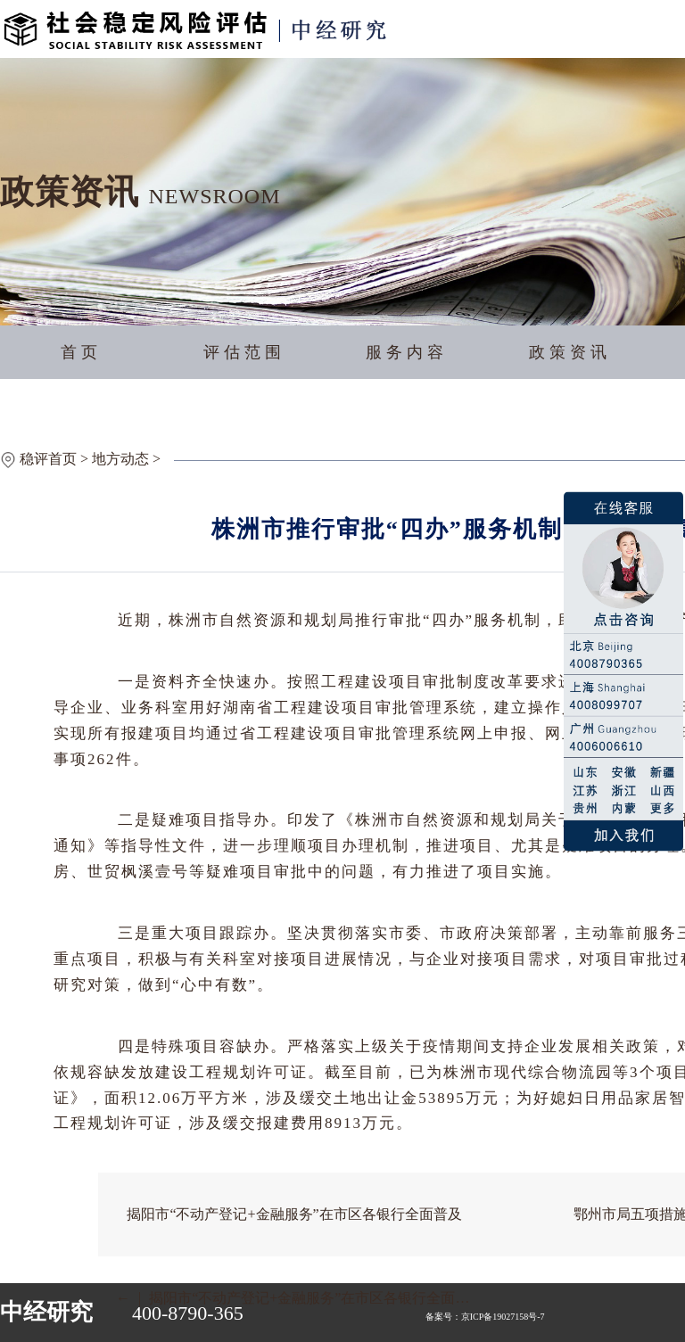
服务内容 (407, 352)
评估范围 (244, 352)
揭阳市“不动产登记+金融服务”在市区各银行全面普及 (294, 1214)
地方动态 (120, 458)
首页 (81, 352)
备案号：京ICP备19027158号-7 (485, 1316)
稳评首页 (48, 458)
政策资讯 (570, 352)
